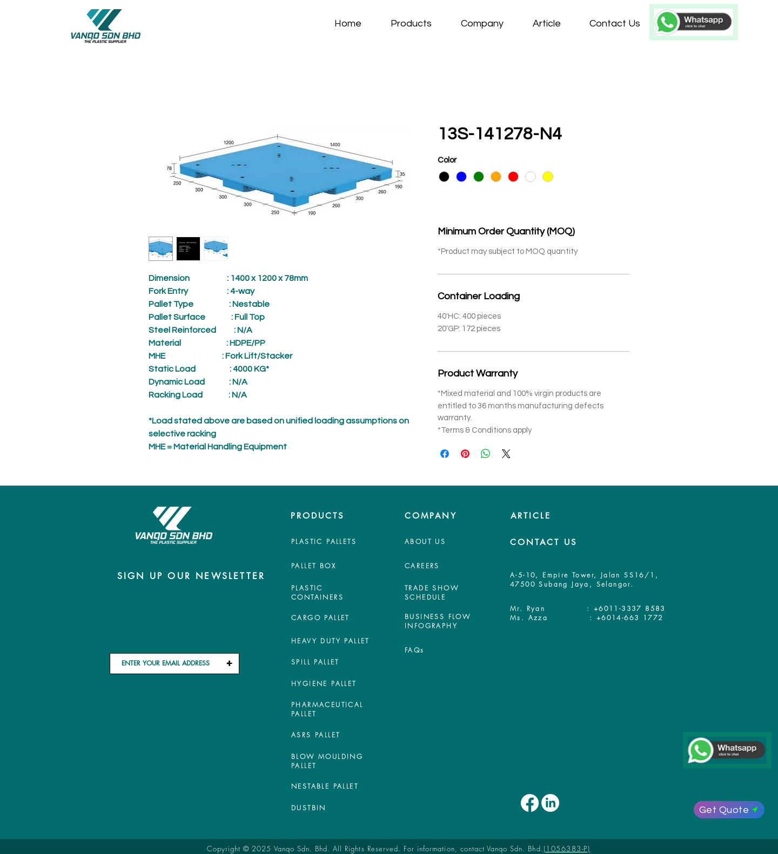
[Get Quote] (729, 809)
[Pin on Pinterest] (465, 453)
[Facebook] (530, 803)
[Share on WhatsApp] (485, 453)
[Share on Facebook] (444, 453)
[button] (418, 24)
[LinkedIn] (550, 803)
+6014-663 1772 (629, 617)
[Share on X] (506, 453)
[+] (229, 663)
